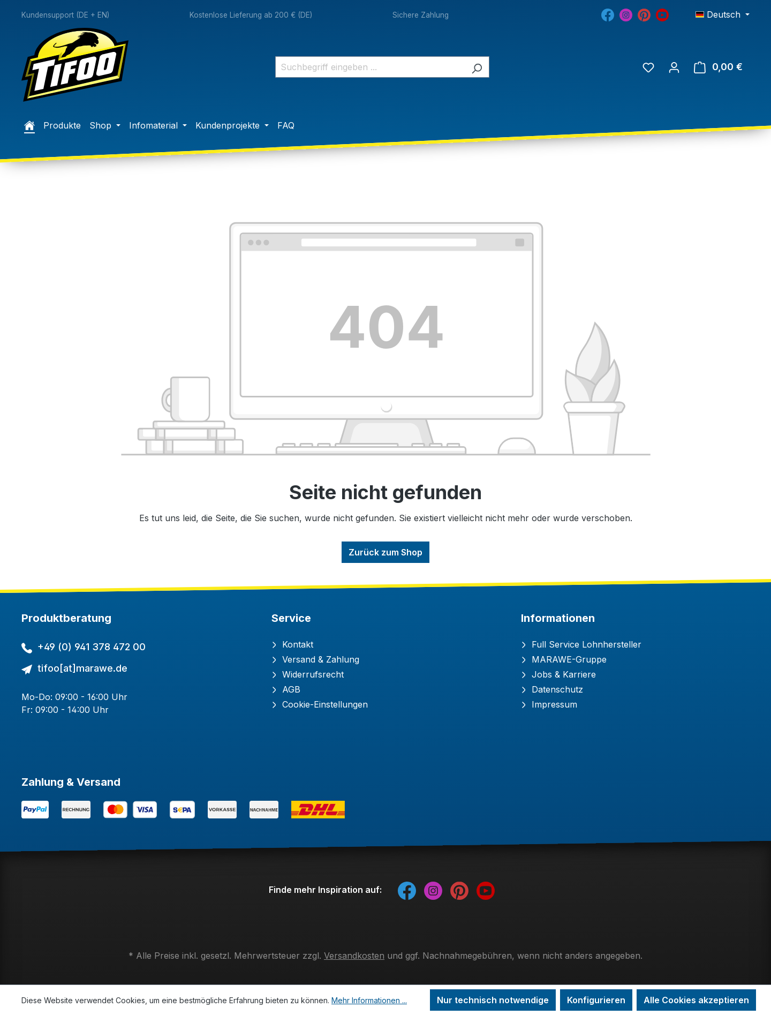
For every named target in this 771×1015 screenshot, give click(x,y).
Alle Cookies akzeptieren (696, 1000)
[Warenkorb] (718, 67)
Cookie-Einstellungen (319, 704)
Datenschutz (552, 689)
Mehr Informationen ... (369, 1000)
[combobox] (370, 67)
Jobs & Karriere (558, 674)
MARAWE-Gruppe (564, 659)
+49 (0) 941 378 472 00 (91, 646)
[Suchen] (476, 67)
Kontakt (292, 644)
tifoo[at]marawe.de (82, 668)
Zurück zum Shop (385, 552)
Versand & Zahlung (315, 659)
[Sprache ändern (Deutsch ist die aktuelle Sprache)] (723, 14)
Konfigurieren (596, 1000)
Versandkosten (354, 955)
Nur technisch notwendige (493, 1000)
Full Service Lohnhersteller (581, 644)
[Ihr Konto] (674, 67)
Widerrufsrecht (307, 674)
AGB (285, 689)
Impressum (549, 704)
